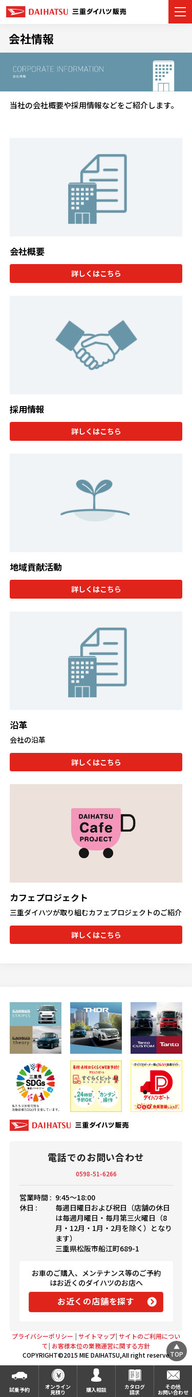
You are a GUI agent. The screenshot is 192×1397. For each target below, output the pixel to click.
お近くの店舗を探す (96, 1297)
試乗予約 (19, 1389)
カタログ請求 (134, 1389)
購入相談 (96, 1389)
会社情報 (31, 38)
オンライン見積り (58, 1389)
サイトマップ (96, 1332)
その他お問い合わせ (173, 1389)
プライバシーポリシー (42, 1332)
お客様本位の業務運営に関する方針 (101, 1341)
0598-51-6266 (96, 1169)
